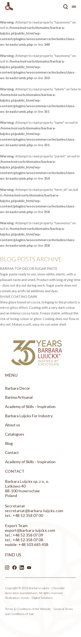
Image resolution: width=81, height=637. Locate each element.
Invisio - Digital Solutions (37, 597)
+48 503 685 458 (33, 544)
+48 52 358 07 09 (28, 535)
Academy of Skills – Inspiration (30, 406)
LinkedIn (22, 567)
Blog (9, 443)
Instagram (7, 567)
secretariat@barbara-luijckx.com (34, 510)
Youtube (29, 567)
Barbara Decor (17, 388)
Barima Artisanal (19, 397)
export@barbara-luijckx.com (30, 530)
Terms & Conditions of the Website (28, 609)
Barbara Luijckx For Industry (29, 415)
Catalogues (14, 434)
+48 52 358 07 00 (28, 515)
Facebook (14, 567)
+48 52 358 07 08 (28, 539)
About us (12, 424)
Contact (12, 452)
